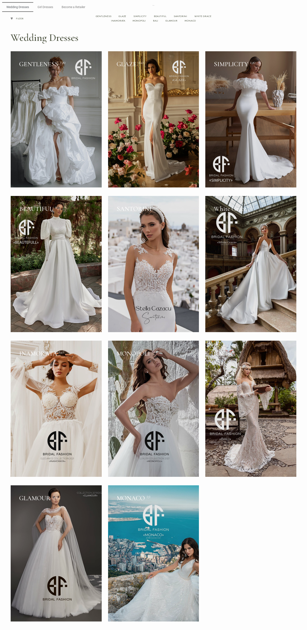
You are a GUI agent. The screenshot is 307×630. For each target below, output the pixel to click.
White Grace (202, 16)
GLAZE (122, 16)
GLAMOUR (171, 21)
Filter (17, 18)
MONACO (190, 21)
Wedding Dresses (17, 7)
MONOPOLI (139, 21)
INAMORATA (118, 21)
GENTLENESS (104, 16)
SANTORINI (180, 16)
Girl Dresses (45, 7)
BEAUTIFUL (160, 16)
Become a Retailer (73, 7)
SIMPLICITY (140, 16)
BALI (155, 21)
